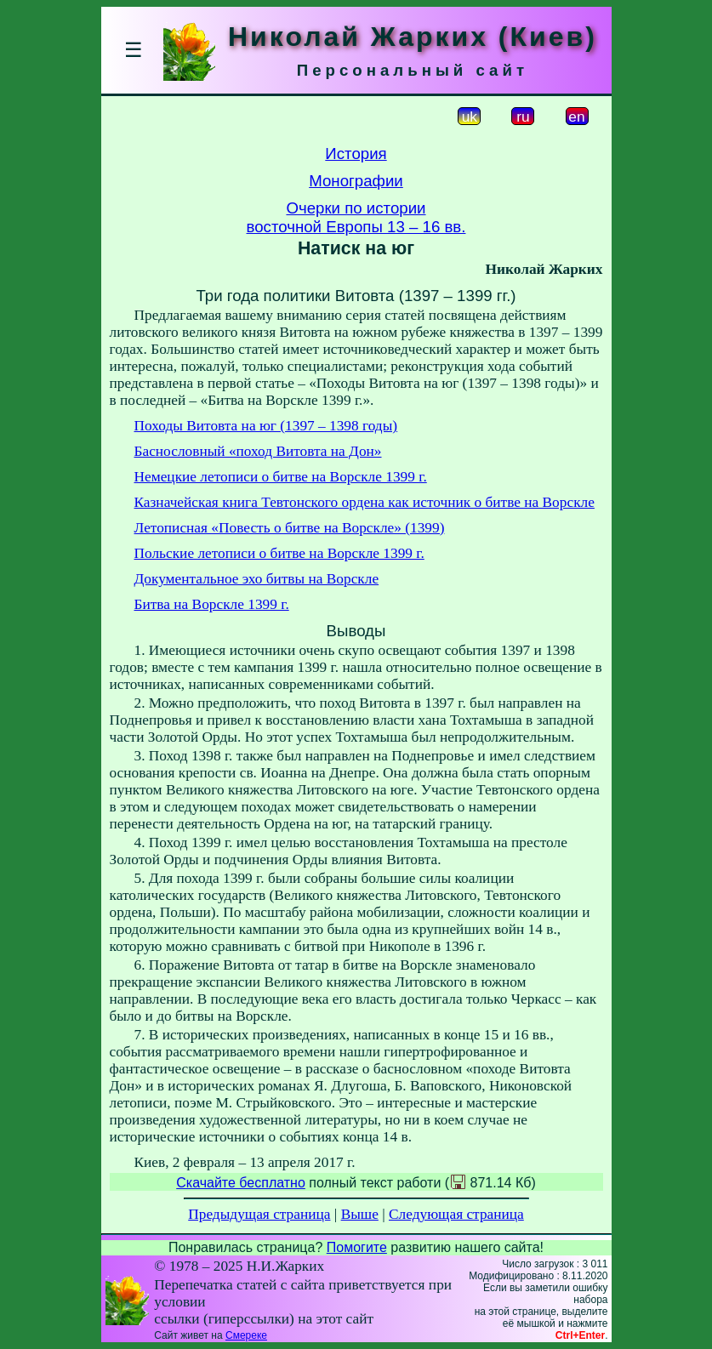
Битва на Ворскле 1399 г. (211, 604)
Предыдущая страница (259, 1214)
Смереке (246, 1335)
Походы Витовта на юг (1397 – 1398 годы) (266, 426)
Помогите (357, 1247)
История (355, 153)
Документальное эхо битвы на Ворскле (256, 579)
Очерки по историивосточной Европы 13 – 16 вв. (356, 217)
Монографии (356, 181)
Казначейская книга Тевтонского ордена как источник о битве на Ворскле (364, 502)
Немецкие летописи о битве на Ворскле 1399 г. (280, 477)
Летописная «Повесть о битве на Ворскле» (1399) (289, 528)
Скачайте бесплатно (240, 1182)
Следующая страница (456, 1214)
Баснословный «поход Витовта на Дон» (258, 451)
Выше (360, 1214)
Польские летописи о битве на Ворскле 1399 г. (279, 553)
